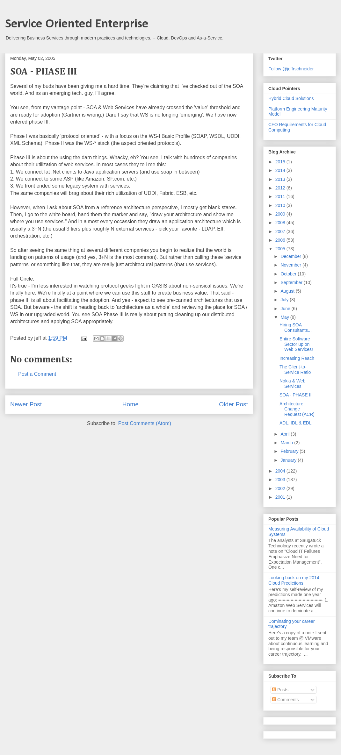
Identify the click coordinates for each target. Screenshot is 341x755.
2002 (281, 488)
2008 (281, 222)
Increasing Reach (296, 358)
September (291, 282)
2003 (281, 479)
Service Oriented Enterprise (77, 24)
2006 (281, 240)
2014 (281, 170)
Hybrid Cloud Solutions (291, 98)
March (287, 442)
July (285, 299)
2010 (281, 205)
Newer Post (26, 404)
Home (130, 404)
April (285, 434)
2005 (281, 248)
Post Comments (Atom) (144, 423)
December (291, 256)
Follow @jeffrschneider (291, 68)
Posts (280, 689)
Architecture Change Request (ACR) (297, 409)
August (287, 291)
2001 (281, 497)
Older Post (233, 404)
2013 (281, 179)
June (285, 308)
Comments (285, 699)
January (289, 460)
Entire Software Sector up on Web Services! (296, 344)
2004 (281, 471)
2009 (281, 214)
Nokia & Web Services (292, 383)
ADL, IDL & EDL (295, 422)
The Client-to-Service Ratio (295, 369)
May (285, 317)
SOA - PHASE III (296, 394)
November (291, 264)
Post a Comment (37, 374)
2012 (281, 187)
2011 (281, 196)
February (290, 451)
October (289, 273)
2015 (281, 161)
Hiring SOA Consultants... (295, 327)
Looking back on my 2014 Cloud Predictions (293, 580)
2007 (281, 231)
